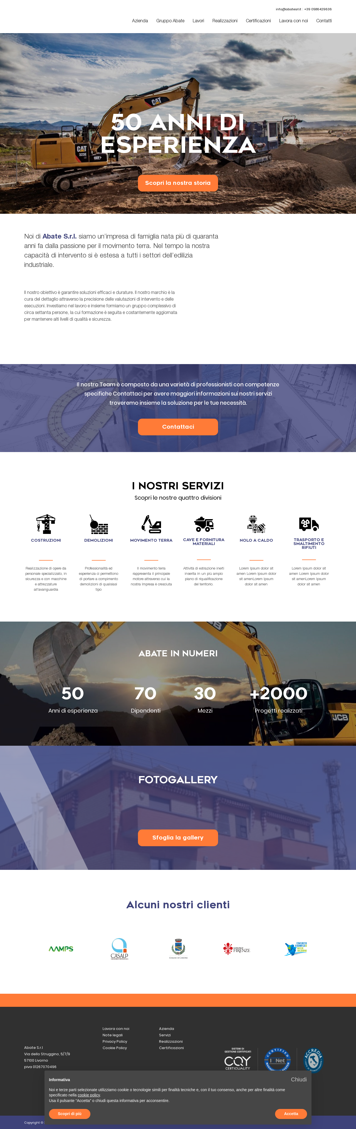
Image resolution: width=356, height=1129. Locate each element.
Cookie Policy (115, 1048)
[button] (299, 1079)
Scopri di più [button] (69, 1113)
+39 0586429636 (318, 9)
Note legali (113, 1035)
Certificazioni (258, 21)
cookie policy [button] (89, 1095)
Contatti (324, 21)
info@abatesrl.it (288, 9)
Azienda (140, 21)
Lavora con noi (293, 21)
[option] (178, 123)
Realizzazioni (225, 21)
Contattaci (178, 427)
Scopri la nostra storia (178, 183)
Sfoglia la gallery (178, 838)
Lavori (198, 21)
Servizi (165, 1035)
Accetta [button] (291, 1113)
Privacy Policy (115, 1041)
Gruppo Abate (170, 21)
